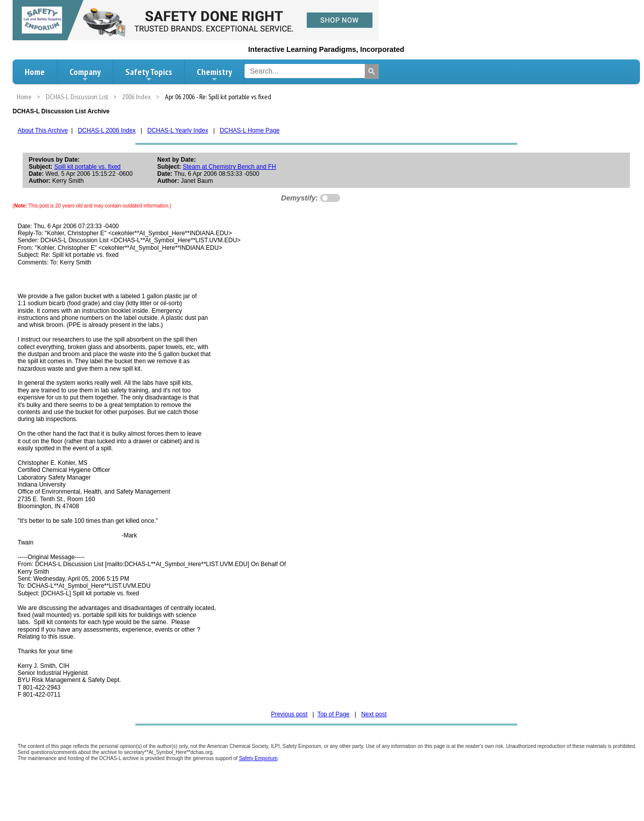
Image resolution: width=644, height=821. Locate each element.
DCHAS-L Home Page (250, 130)
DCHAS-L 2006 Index (107, 130)
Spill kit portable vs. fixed (87, 166)
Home (35, 72)
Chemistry (214, 74)
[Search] (372, 71)
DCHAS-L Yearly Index (177, 130)
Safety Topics (148, 74)
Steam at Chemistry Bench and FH (229, 166)
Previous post (289, 714)
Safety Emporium (258, 758)
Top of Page (333, 714)
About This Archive (43, 130)
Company (85, 74)
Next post (374, 714)
